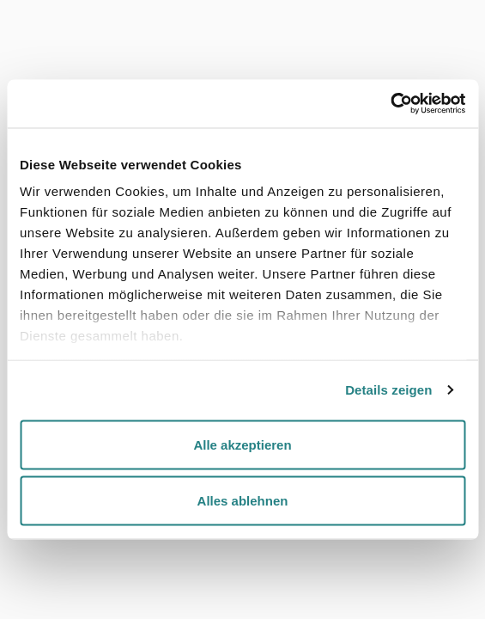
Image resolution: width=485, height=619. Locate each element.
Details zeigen (388, 390)
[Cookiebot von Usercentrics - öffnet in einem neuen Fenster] (390, 104)
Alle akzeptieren (242, 444)
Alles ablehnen (242, 500)
